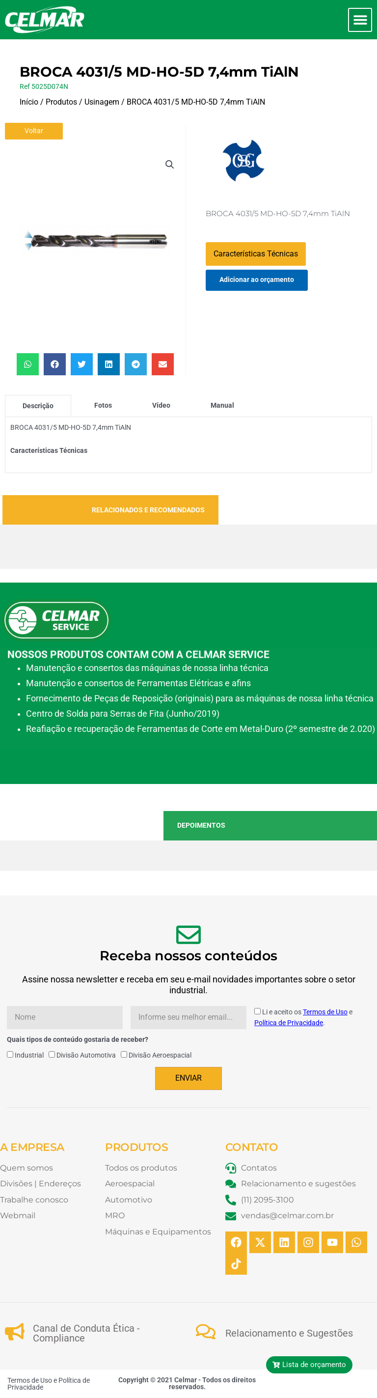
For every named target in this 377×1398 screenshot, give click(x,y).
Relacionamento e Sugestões (289, 1333)
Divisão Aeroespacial (160, 1055)
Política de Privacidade (288, 1023)
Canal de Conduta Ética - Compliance (86, 1333)
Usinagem (101, 102)
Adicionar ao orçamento (256, 279)
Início (29, 102)
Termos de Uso (325, 1012)
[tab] (38, 406)
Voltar (34, 131)
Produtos (61, 102)
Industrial (29, 1055)
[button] (360, 20)
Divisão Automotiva (86, 1055)
